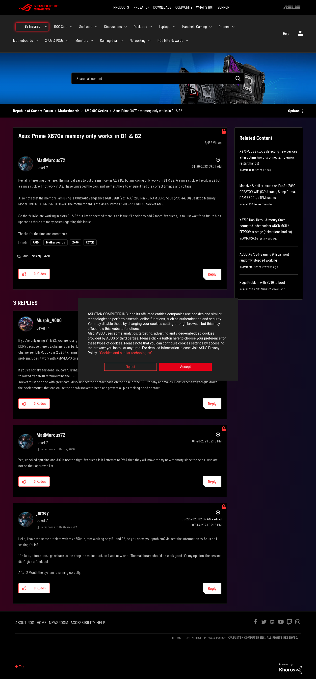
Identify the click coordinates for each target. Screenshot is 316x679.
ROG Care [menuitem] (60, 27)
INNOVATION (141, 7)
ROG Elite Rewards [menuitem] (170, 41)
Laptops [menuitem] (164, 27)
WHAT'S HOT (205, 7)
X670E (90, 242)
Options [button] (294, 111)
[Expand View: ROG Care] (71, 26)
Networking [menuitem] (138, 41)
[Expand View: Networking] (149, 40)
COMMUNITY (183, 7)
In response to (58, 449)
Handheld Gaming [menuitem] (194, 27)
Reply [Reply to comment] (212, 404)
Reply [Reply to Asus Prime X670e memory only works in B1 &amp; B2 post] (212, 274)
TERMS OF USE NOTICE (187, 638)
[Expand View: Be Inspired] (46, 27)
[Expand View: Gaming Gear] (121, 40)
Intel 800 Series (251, 204)
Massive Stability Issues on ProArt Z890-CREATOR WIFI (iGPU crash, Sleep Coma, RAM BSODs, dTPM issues (267, 192)
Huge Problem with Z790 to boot (262, 283)
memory (36, 256)
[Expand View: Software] (96, 26)
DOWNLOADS (162, 7)
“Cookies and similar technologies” (125, 353)
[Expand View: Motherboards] (36, 40)
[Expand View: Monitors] (91, 40)
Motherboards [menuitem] (23, 41)
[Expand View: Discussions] (125, 26)
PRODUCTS (121, 7)
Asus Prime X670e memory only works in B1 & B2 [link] (147, 111)
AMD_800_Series (252, 170)
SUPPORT (224, 7)
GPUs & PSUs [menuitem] (54, 41)
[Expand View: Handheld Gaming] (210, 26)
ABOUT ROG (24, 622)
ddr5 (26, 256)
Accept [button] (185, 367)
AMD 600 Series (96, 111)
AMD (36, 242)
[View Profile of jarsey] (42, 513)
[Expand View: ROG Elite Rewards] (186, 40)
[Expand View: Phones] (233, 26)
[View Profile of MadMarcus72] (50, 160)
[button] (24, 274)
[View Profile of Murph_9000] (49, 320)
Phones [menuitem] (224, 27)
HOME (41, 622)
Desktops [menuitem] (140, 27)
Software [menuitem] (85, 27)
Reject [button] (130, 367)
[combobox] (158, 78)
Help (286, 34)
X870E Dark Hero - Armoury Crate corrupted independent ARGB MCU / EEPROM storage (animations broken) (265, 226)
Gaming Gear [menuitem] (109, 41)
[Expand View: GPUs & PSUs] (67, 40)
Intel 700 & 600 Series (255, 289)
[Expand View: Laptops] (174, 26)
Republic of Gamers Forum (33, 111)
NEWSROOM (58, 622)
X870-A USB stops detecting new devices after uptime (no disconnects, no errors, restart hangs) (268, 157)
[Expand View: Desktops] (150, 26)
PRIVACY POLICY (215, 638)
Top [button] (21, 667)
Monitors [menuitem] (82, 41)
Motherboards (68, 111)
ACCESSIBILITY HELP (88, 622)
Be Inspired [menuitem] (32, 26)
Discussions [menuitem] (113, 27)
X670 (75, 242)
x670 (47, 256)
